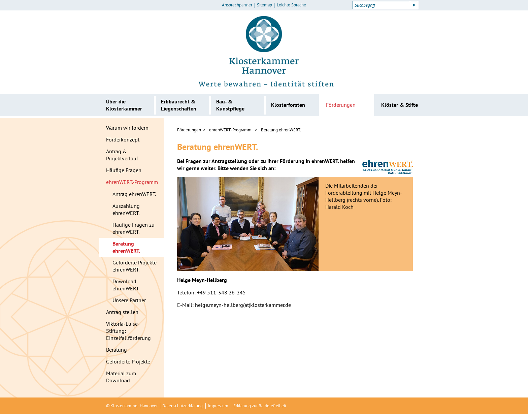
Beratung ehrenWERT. (126, 247)
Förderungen (341, 104)
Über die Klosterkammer (124, 105)
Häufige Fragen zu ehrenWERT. (133, 228)
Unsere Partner (129, 300)
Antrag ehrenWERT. (134, 194)
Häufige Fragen (123, 170)
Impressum (218, 406)
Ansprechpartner (237, 5)
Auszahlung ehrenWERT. (126, 209)
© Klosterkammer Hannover (132, 406)
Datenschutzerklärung (182, 406)
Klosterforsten (288, 104)
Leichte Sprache (291, 5)
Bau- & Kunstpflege (230, 105)
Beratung (116, 349)
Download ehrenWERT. (125, 285)
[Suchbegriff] (381, 5)
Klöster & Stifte (399, 104)
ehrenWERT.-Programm (132, 182)
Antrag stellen (122, 312)
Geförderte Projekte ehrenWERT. (134, 266)
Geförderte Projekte (128, 361)
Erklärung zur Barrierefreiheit (259, 406)
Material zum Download (121, 377)
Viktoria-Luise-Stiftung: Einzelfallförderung (128, 330)
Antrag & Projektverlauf (122, 155)
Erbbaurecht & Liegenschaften (178, 105)
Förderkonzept (122, 139)
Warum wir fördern (127, 127)
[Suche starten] (414, 5)
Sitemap (264, 5)
